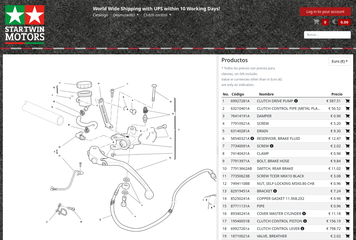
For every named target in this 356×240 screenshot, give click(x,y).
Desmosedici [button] (124, 14)
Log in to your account (325, 11)
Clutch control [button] (156, 14)
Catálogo (100, 14)
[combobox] (340, 61)
